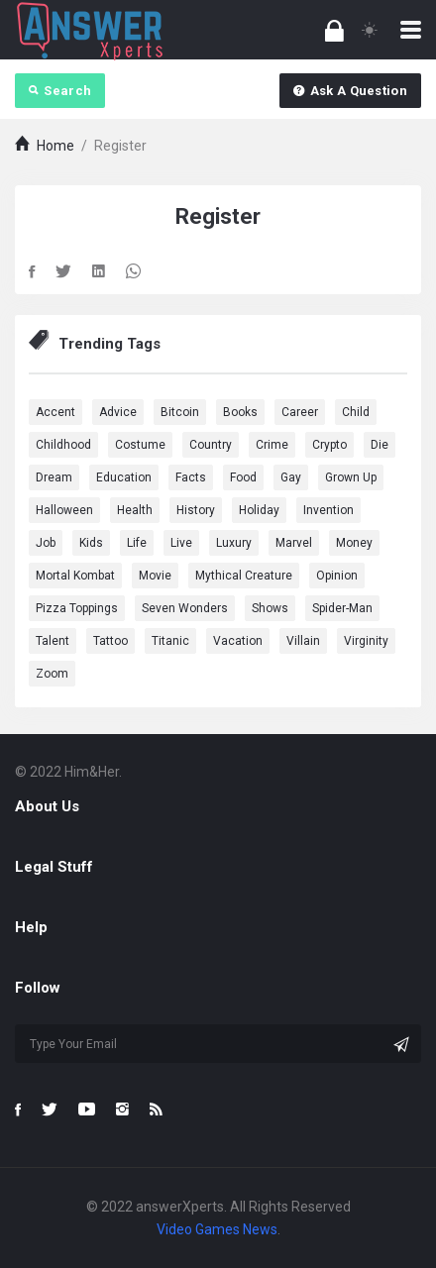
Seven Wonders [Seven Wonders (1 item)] (185, 608)
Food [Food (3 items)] (243, 477)
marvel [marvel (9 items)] (293, 543)
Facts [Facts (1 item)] (190, 477)
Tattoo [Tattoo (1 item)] (110, 641)
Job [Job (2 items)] (45, 543)
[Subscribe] (401, 1044)
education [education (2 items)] (124, 477)
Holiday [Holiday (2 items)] (259, 510)
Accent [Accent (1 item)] (55, 412)
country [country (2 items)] (210, 445)
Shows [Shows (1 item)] (270, 608)
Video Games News (217, 1229)
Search (60, 90)
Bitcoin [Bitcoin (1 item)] (180, 412)
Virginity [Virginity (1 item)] (366, 641)
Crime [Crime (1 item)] (272, 445)
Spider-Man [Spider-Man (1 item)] (342, 608)
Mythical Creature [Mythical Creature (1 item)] (243, 575)
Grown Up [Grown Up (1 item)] (351, 477)
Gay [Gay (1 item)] (290, 477)
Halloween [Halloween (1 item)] (64, 510)
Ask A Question (350, 90)
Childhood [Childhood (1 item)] (63, 445)
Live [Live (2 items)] (181, 543)
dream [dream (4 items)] (54, 477)
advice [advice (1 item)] (118, 412)
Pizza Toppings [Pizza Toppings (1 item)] (77, 608)
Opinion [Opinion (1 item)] (337, 575)
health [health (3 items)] (135, 510)
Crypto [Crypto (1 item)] (329, 445)
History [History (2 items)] (195, 510)
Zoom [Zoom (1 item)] (52, 674)
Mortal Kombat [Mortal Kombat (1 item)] (75, 575)
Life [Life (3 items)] (137, 543)
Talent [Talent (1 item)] (52, 641)
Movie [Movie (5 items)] (155, 575)
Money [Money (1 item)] (354, 543)
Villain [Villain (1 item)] (303, 641)
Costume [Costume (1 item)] (140, 445)
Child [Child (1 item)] (356, 412)
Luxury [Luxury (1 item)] (234, 543)
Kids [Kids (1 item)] (91, 543)
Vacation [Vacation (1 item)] (238, 641)
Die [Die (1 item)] (379, 445)
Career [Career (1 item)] (299, 412)
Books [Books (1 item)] (240, 412)
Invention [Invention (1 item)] (328, 510)
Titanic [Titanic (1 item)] (170, 641)
